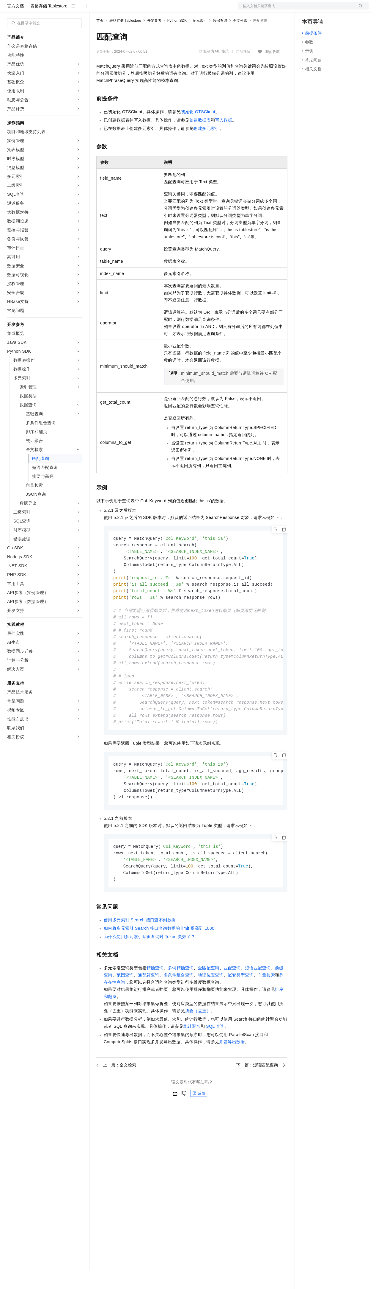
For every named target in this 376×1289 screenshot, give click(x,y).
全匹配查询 (208, 999)
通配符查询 (148, 1006)
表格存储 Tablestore (48, 25)
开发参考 (154, 40)
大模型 (61, 9)
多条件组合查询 (179, 1006)
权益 (114, 9)
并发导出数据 (232, 1073)
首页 (99, 40)
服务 (175, 9)
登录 (358, 9)
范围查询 (125, 1006)
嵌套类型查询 (241, 1006)
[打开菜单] (9, 9)
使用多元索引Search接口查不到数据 (140, 951)
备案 (308, 9)
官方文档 (15, 25)
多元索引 (200, 40)
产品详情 (243, 71)
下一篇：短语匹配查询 (260, 1096)
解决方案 (95, 9)
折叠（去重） (198, 1042)
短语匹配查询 (257, 999)
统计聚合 (192, 1057)
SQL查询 (215, 1057)
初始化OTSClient (198, 130)
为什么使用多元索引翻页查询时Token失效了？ (149, 967)
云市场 (145, 9)
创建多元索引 (206, 147)
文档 (296, 9)
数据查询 (220, 40)
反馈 (199, 1124)
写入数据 (223, 139)
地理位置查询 (211, 1006)
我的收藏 (272, 71)
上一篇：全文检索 (116, 1096)
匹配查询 (232, 999)
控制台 (322, 9)
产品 (77, 9)
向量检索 (266, 1006)
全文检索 (240, 40)
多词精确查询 (180, 999)
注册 (337, 9)
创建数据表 (200, 139)
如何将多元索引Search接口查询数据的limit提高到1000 (159, 959)
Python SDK (177, 40)
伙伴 (161, 9)
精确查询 (155, 999)
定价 (128, 9)
